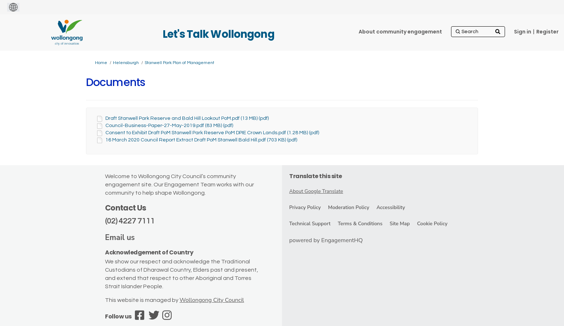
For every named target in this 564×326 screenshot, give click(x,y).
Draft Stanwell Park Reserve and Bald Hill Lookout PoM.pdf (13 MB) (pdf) (187, 118)
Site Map (400, 223)
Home (101, 62)
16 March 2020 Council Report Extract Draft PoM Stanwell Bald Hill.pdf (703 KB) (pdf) (201, 139)
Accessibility (391, 207)
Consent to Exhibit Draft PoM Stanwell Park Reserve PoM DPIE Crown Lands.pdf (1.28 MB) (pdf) (212, 132)
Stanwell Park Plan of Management (179, 62)
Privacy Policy (305, 207)
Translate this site (315, 176)
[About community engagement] (400, 31)
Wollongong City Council (211, 300)
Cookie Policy (432, 223)
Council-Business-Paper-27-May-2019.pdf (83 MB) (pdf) (169, 125)
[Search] (478, 31)
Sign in (522, 31)
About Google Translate (316, 191)
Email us (120, 237)
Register (547, 31)
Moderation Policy (348, 207)
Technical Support (310, 223)
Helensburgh (126, 62)
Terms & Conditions (360, 223)
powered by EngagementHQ (326, 240)
